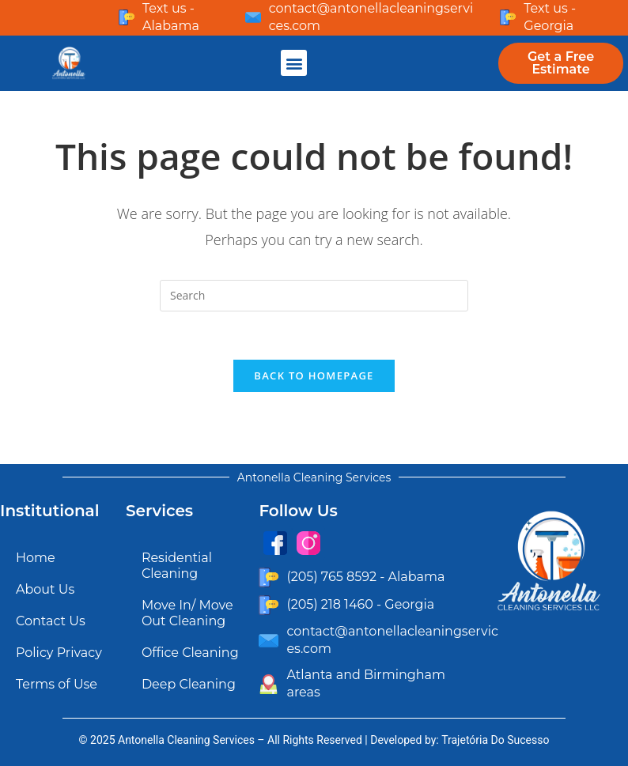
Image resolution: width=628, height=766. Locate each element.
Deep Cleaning (189, 684)
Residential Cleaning (177, 565)
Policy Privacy (59, 652)
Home (35, 557)
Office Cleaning (190, 652)
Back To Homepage (313, 375)
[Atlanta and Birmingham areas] (268, 684)
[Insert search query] (314, 295)
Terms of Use (56, 684)
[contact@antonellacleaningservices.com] (253, 17)
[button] (294, 63)
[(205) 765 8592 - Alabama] (268, 577)
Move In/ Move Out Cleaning (187, 613)
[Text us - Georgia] (508, 17)
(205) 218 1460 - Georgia (360, 604)
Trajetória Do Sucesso (495, 740)
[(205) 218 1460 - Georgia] (268, 605)
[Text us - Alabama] (126, 17)
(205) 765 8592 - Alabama (365, 576)
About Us (45, 589)
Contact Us (50, 620)
